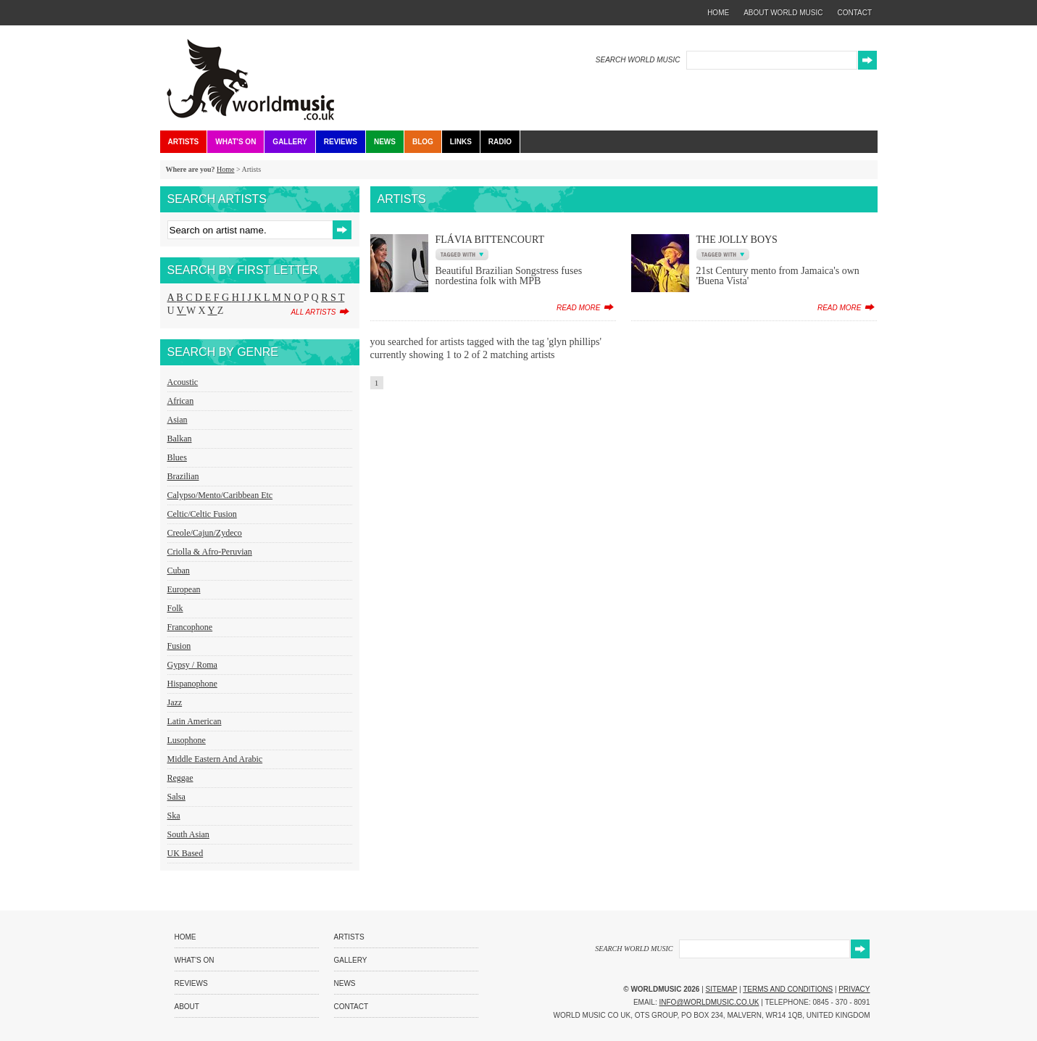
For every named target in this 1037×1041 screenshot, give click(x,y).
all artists (313, 312)
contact (854, 13)
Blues (177, 457)
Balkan (179, 439)
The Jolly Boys (737, 239)
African (180, 401)
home (718, 13)
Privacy (854, 989)
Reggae (180, 778)
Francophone (190, 627)
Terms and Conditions (788, 989)
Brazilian (183, 476)
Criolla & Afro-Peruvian (209, 552)
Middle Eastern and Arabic (215, 759)
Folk (175, 608)
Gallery (289, 142)
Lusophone (186, 740)
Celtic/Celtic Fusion (202, 514)
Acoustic (183, 382)
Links (461, 142)
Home (225, 169)
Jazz (175, 702)
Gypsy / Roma (192, 665)
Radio (500, 142)
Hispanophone (192, 684)
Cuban (178, 570)
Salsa (176, 797)
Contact (351, 1007)
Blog (422, 142)
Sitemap (722, 989)
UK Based (185, 853)
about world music (783, 13)
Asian (177, 420)
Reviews (340, 142)
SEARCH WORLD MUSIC (638, 60)
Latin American (194, 721)
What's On (235, 142)
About (187, 1007)
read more (579, 308)
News (385, 142)
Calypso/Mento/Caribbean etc (220, 495)
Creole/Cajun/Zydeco (204, 533)
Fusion (179, 646)
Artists (183, 142)
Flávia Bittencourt (490, 239)
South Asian (188, 834)
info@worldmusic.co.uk (709, 1002)
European (184, 589)
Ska (173, 815)
